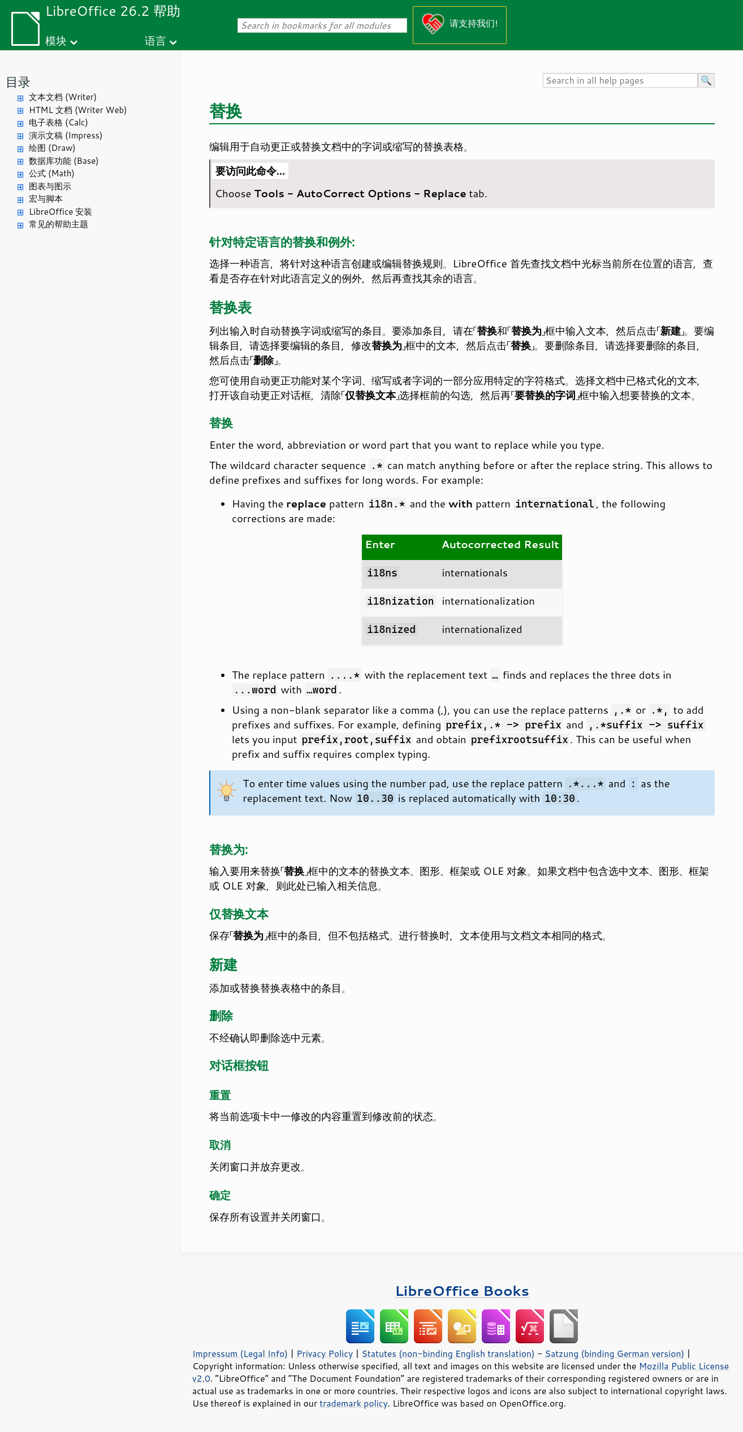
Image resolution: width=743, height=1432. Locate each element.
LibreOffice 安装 (60, 212)
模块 (56, 40)
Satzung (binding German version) (615, 1353)
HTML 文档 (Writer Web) (78, 110)
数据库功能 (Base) (64, 161)
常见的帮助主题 (58, 224)
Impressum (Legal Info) (240, 1353)
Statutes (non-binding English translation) (447, 1353)
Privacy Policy (324, 1353)
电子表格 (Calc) (58, 122)
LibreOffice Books (462, 1290)
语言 (155, 40)
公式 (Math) (52, 173)
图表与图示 (50, 186)
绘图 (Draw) (52, 148)
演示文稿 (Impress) (65, 135)
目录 (18, 81)
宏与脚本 (46, 199)
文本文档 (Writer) (63, 97)
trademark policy (353, 1403)
